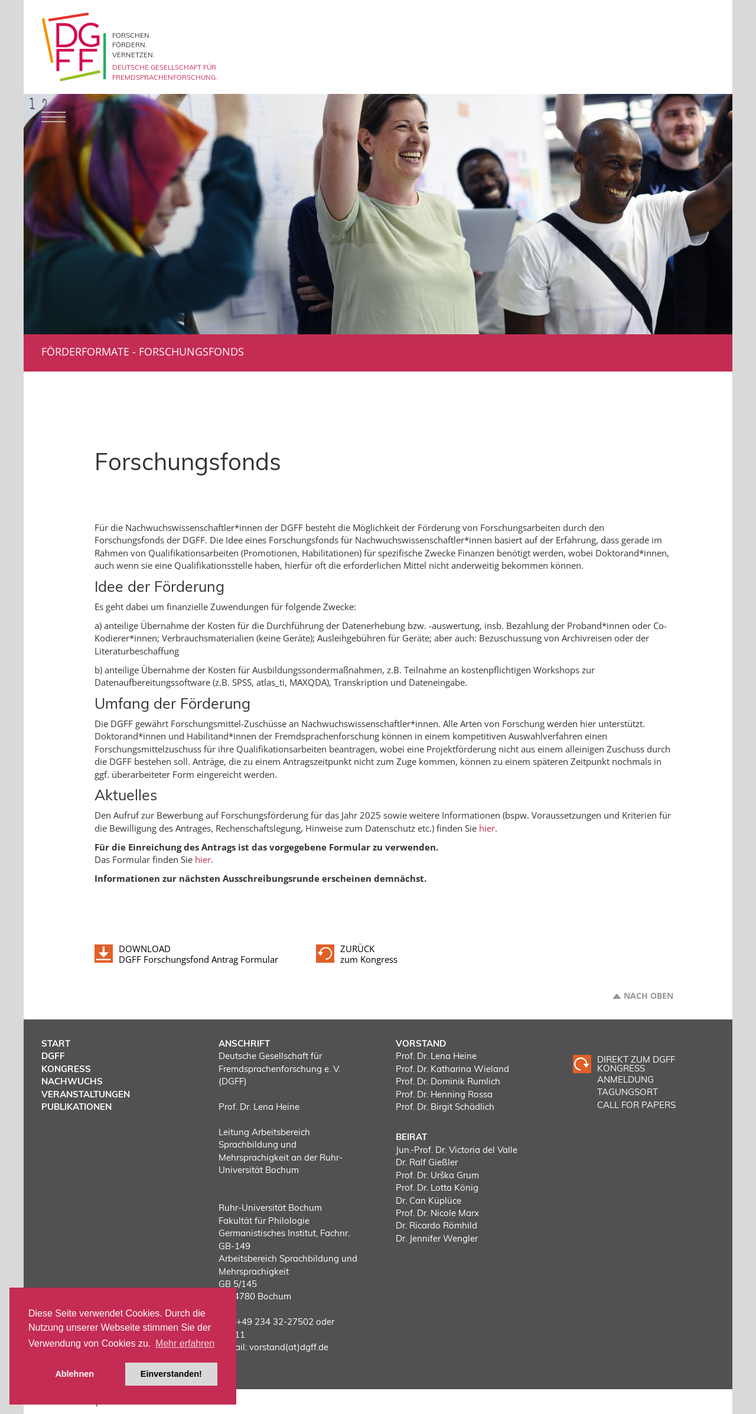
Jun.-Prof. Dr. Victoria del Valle (456, 1149)
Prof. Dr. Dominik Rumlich (448, 1081)
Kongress (66, 1068)
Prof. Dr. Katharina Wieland (452, 1068)
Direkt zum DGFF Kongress (636, 1064)
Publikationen (76, 1106)
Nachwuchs (72, 1081)
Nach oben (648, 996)
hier (487, 828)
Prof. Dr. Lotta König (437, 1187)
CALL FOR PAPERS (636, 1104)
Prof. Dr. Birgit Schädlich (445, 1106)
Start (55, 1043)
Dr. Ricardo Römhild (436, 1225)
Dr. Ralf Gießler (427, 1162)
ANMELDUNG (625, 1079)
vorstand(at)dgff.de (288, 1347)
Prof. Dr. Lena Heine (436, 1055)
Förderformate (85, 351)
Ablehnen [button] (74, 1374)
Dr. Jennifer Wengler (437, 1238)
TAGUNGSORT (627, 1091)
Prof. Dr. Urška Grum (437, 1175)
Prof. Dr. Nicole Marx (437, 1212)
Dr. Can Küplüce (428, 1200)
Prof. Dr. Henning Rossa (444, 1094)
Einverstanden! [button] (171, 1374)
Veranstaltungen (85, 1094)
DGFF (53, 1055)
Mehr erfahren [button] (185, 1343)
